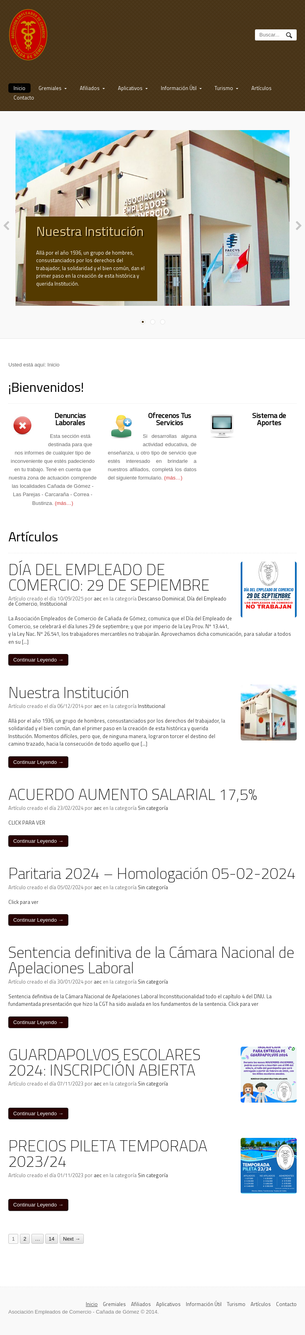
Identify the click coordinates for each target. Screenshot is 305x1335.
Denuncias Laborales (70, 424)
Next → (71, 1244)
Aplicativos (130, 88)
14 (51, 1244)
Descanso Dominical (161, 604)
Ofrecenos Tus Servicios (169, 424)
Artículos (261, 88)
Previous (6, 231)
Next (298, 231)
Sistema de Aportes (269, 424)
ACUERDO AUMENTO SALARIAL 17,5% (132, 799)
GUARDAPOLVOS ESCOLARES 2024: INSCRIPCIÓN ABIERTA (104, 1067)
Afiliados (90, 88)
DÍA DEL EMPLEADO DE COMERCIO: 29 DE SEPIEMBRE (109, 582)
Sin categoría (153, 813)
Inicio (19, 88)
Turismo (223, 88)
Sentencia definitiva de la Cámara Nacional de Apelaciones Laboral (151, 965)
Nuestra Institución (90, 231)
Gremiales (50, 88)
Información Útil (179, 88)
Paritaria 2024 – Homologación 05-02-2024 (152, 878)
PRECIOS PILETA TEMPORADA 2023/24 (107, 1158)
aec (98, 604)
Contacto (24, 98)
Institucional (53, 609)
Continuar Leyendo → (38, 665)
